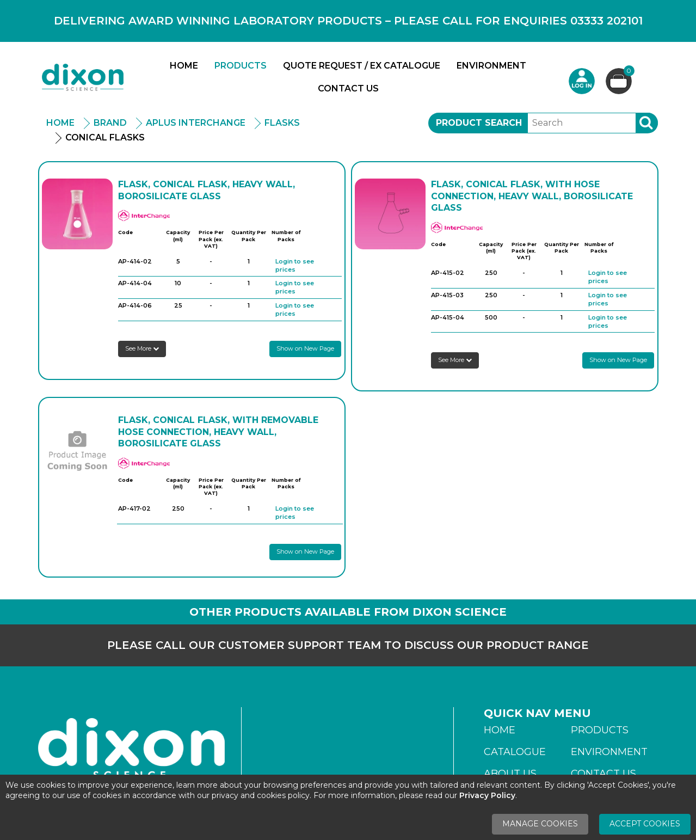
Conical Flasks (105, 137)
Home (184, 65)
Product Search (479, 123)
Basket (628, 72)
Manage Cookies (540, 824)
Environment (491, 65)
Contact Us (348, 88)
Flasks (282, 123)
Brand (110, 123)
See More (142, 348)
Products (240, 65)
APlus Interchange (195, 123)
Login (582, 81)
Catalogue (515, 752)
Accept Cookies (644, 824)
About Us (510, 774)
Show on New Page (305, 348)
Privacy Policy (487, 795)
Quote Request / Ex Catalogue (361, 65)
